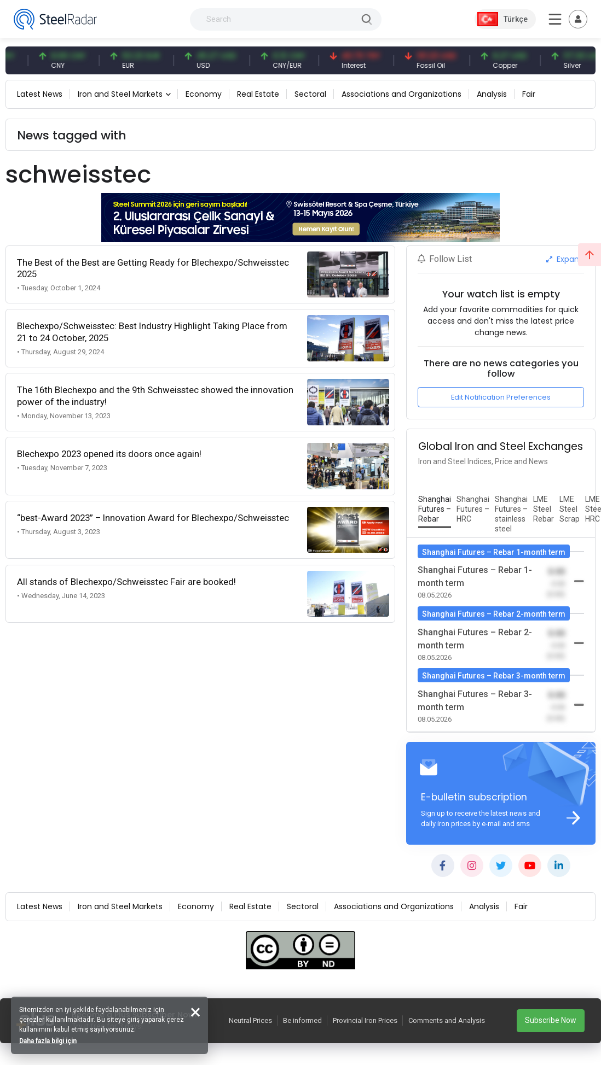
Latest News (39, 94)
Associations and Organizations (401, 94)
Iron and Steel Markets (120, 94)
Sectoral (310, 94)
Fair (528, 94)
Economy (204, 94)
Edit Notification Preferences (501, 397)
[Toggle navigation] (578, 19)
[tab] (434, 509)
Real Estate (258, 94)
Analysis (492, 94)
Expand (565, 259)
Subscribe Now (550, 1020)
